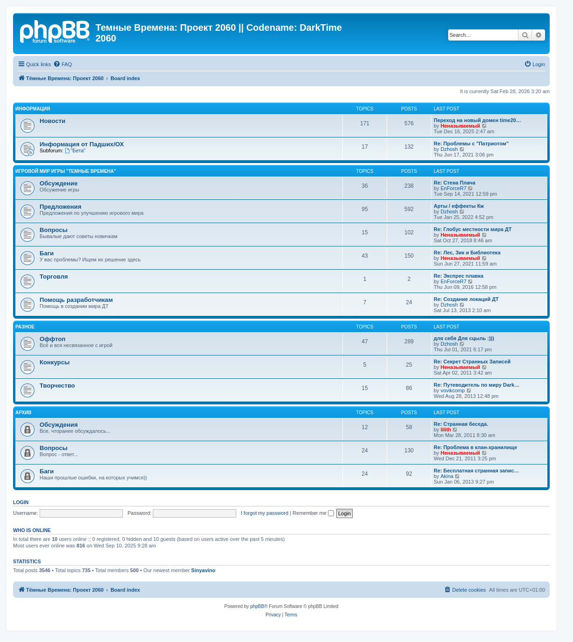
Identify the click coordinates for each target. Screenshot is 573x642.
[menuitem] (62, 64)
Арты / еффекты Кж (459, 206)
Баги (47, 253)
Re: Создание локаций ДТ (466, 299)
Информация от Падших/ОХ (82, 144)
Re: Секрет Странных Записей (472, 361)
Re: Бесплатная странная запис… (476, 470)
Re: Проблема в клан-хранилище (475, 447)
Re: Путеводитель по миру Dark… (476, 385)
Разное (24, 326)
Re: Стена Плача (454, 182)
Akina (447, 476)
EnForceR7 (454, 188)
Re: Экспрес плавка (459, 276)
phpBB (257, 606)
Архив (23, 412)
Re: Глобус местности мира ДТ (473, 229)
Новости (52, 120)
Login (20, 502)
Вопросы (54, 229)
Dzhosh (449, 149)
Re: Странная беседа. (461, 424)
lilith (446, 429)
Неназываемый (460, 126)
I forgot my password (264, 513)
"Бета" (75, 150)
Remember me (313, 513)
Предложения (61, 206)
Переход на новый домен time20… (477, 120)
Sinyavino (203, 570)
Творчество (57, 385)
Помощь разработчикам (76, 299)
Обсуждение (59, 183)
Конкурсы (54, 362)
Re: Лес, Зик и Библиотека (467, 252)
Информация (32, 108)
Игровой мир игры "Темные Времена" (65, 171)
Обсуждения (59, 424)
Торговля (54, 276)
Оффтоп (52, 338)
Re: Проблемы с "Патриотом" (471, 143)
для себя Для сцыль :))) (464, 338)
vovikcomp (453, 390)
